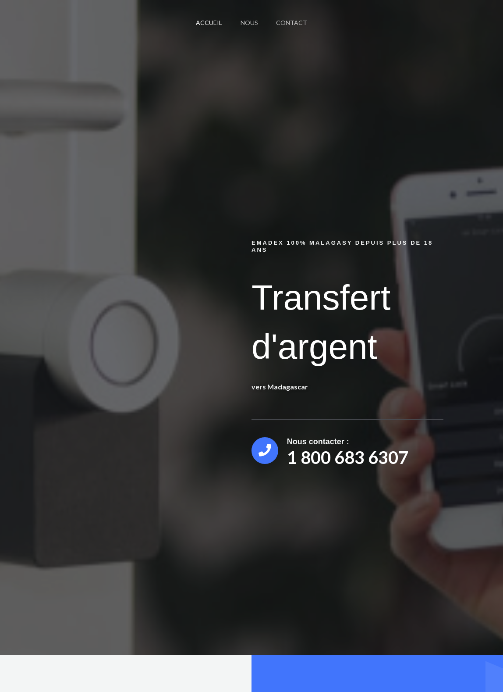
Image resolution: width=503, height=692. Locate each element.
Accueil (206, 22)
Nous (249, 22)
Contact (294, 22)
